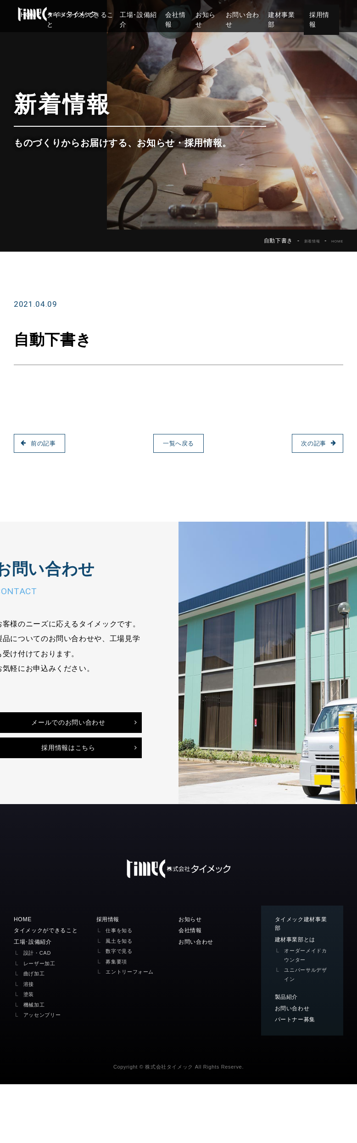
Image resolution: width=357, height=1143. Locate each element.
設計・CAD (39, 1009)
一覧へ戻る (178, 443)
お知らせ (211, 14)
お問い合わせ (250, 14)
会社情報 (178, 14)
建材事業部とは (298, 995)
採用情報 (333, 14)
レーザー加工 (42, 1019)
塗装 (29, 1050)
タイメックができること (51, 985)
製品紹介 (288, 1053)
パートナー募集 (298, 1077)
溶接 (29, 1040)
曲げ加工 (36, 1029)
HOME (334, 240)
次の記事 (310, 443)
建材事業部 (292, 14)
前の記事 (47, 443)
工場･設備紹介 (138, 14)
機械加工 (36, 1061)
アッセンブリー (45, 1071)
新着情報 (302, 240)
